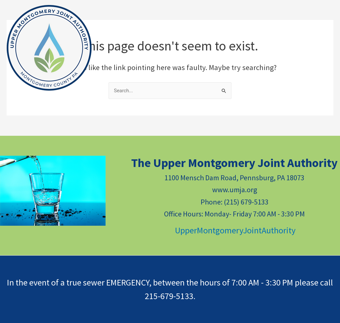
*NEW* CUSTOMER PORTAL (144, 61)
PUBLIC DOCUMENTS (253, 34)
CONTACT (198, 34)
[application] (143, 34)
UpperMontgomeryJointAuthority (234, 230)
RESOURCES (128, 34)
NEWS (166, 34)
